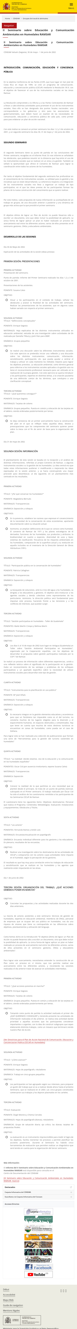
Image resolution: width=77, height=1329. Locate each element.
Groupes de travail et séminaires (35, 18)
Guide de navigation (13, 1305)
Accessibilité (9, 1294)
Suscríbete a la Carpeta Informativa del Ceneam (23, 1197)
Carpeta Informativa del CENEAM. (18, 1192)
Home (7, 18)
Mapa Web (8, 1300)
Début (6, 1289)
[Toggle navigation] (70, 6)
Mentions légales (11, 1310)
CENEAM (16, 18)
